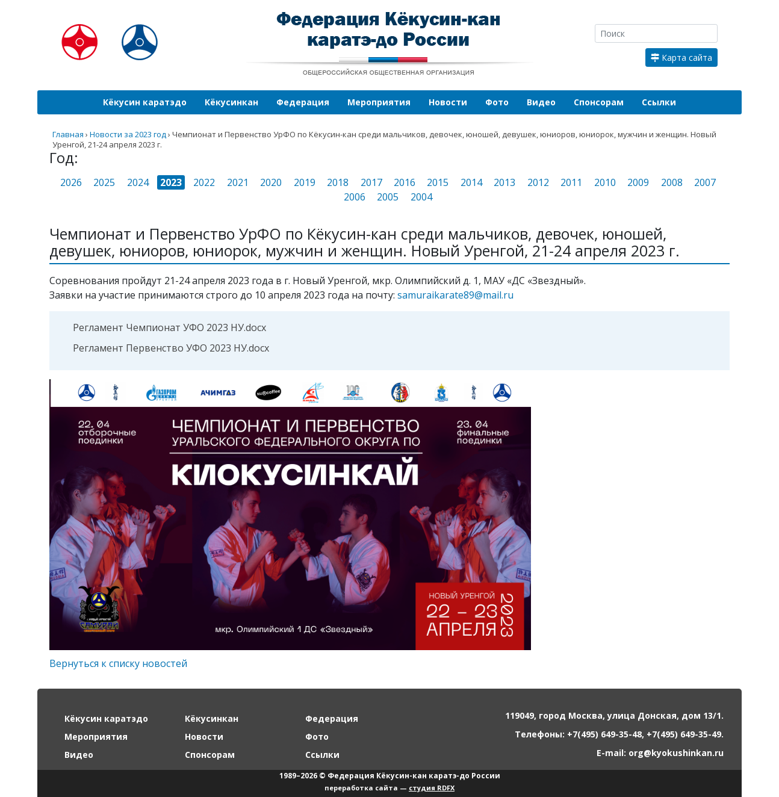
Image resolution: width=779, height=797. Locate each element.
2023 (171, 182)
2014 (471, 182)
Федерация (302, 102)
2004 (421, 196)
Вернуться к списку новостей (118, 663)
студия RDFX (432, 787)
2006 (354, 196)
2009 (638, 182)
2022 (204, 182)
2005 (388, 196)
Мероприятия (379, 102)
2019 (304, 182)
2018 (338, 182)
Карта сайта (681, 57)
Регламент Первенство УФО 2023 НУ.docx (171, 348)
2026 (71, 182)
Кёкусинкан (231, 102)
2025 (104, 182)
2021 (238, 182)
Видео (541, 102)
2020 (271, 182)
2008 (672, 182)
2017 (371, 182)
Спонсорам (599, 102)
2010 (605, 182)
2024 (138, 182)
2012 (538, 182)
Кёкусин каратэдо (145, 102)
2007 (705, 182)
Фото (497, 102)
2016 (404, 182)
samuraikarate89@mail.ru (455, 295)
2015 (437, 182)
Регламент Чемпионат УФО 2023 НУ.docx (169, 327)
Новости (448, 102)
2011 (571, 182)
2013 (504, 182)
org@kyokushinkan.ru (676, 752)
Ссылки (659, 102)
